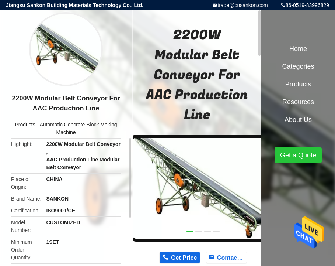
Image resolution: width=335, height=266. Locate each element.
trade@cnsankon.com (242, 5)
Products (25, 124)
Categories (298, 66)
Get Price (184, 258)
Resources (298, 102)
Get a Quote (298, 155)
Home (298, 48)
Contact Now (232, 258)
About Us (298, 119)
